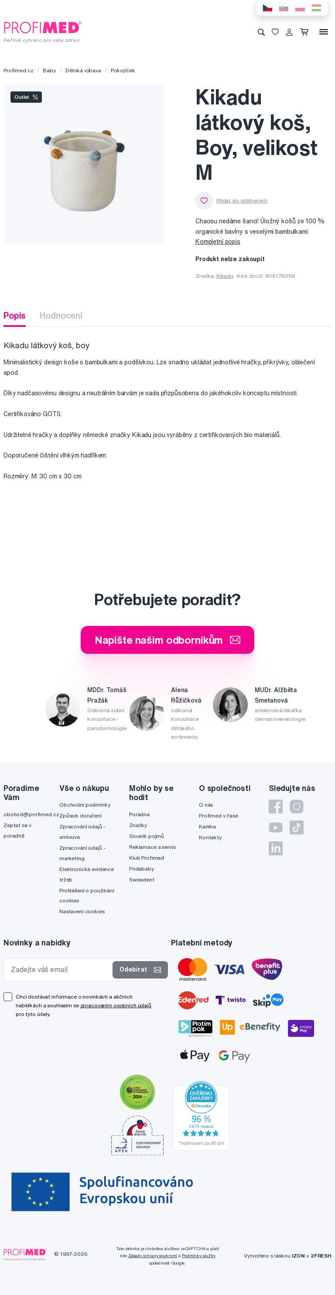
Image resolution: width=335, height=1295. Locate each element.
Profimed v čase (218, 815)
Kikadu (224, 276)
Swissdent (141, 879)
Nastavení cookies (82, 911)
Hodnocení (61, 315)
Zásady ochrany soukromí (153, 1256)
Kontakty (210, 837)
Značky (138, 825)
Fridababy (141, 868)
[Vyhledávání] (261, 32)
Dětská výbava (83, 70)
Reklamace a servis (152, 847)
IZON (298, 1255)
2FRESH (321, 1255)
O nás (206, 804)
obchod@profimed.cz (31, 814)
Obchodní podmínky (84, 804)
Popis (14, 315)
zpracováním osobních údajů (115, 1005)
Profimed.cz (18, 70)
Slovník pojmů (146, 836)
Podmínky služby (198, 1256)
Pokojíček (123, 70)
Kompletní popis (217, 242)
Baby (49, 70)
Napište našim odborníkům (168, 640)
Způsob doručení (80, 815)
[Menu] (324, 32)
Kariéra (207, 826)
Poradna (139, 814)
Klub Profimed (146, 858)
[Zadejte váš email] (60, 969)
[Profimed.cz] (42, 31)
